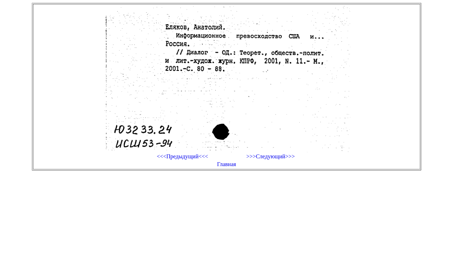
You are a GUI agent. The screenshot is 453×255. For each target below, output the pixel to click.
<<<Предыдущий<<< (182, 156)
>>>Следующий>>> (270, 156)
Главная (226, 164)
